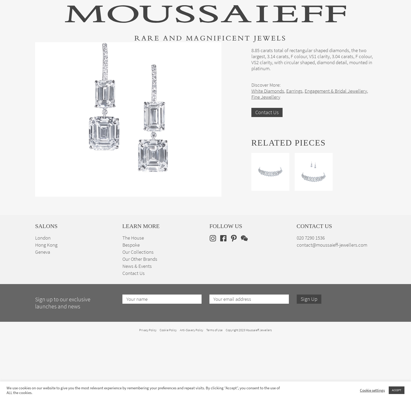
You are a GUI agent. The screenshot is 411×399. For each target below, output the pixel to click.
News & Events (137, 327)
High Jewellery (62, 50)
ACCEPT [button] (396, 390)
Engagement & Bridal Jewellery (210, 50)
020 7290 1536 (311, 298)
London (43, 298)
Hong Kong (46, 305)
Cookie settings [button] (372, 390)
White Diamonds (267, 151)
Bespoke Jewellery (275, 50)
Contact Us (267, 173)
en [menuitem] (364, 50)
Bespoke (131, 305)
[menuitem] (367, 50)
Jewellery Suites (148, 50)
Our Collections (138, 312)
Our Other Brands (139, 320)
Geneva (42, 312)
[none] (367, 50)
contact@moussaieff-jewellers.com (332, 305)
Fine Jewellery (104, 50)
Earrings (294, 151)
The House (318, 50)
